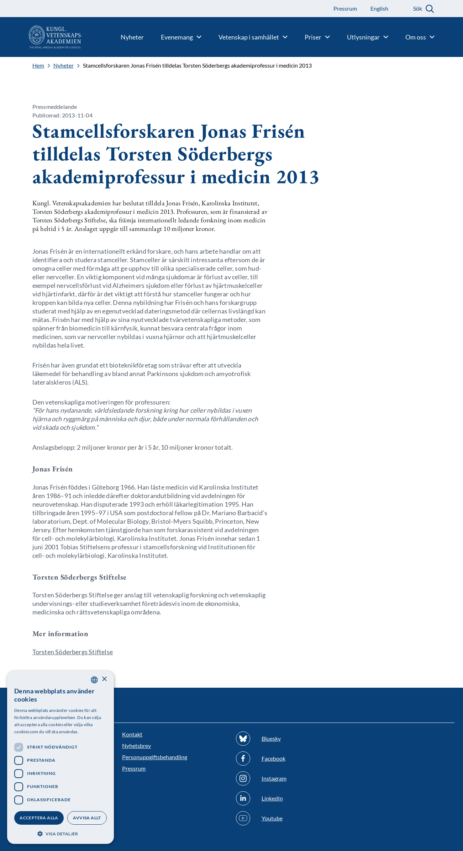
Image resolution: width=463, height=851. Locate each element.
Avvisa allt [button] (87, 817)
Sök (417, 8)
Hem (38, 65)
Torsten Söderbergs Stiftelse (72, 652)
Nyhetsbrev (136, 745)
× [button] (104, 679)
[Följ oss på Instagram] (288, 778)
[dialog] (60, 757)
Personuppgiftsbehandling (154, 757)
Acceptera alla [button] (39, 817)
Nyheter (63, 65)
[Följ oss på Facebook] (288, 758)
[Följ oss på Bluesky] (288, 738)
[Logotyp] (41, 37)
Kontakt (132, 734)
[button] (60, 833)
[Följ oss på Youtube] (288, 818)
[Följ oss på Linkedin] (288, 798)
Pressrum (134, 768)
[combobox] (94, 679)
